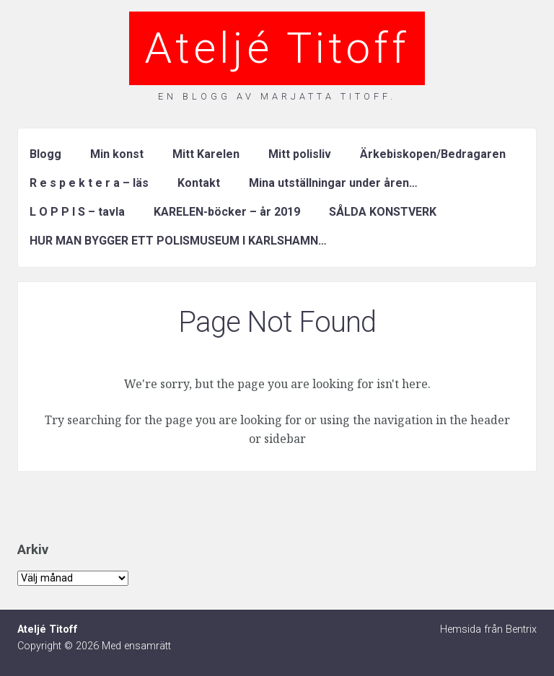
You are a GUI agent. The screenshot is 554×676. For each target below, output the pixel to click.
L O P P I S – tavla (77, 212)
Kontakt (198, 183)
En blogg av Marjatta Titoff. (277, 96)
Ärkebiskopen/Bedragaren (433, 154)
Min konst (117, 154)
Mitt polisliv (299, 154)
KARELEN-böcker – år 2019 (227, 212)
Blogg (45, 154)
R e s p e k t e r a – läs (89, 183)
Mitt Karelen (205, 154)
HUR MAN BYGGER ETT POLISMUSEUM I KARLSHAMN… (178, 240)
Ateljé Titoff (277, 48)
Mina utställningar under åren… (333, 183)
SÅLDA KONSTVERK (382, 212)
